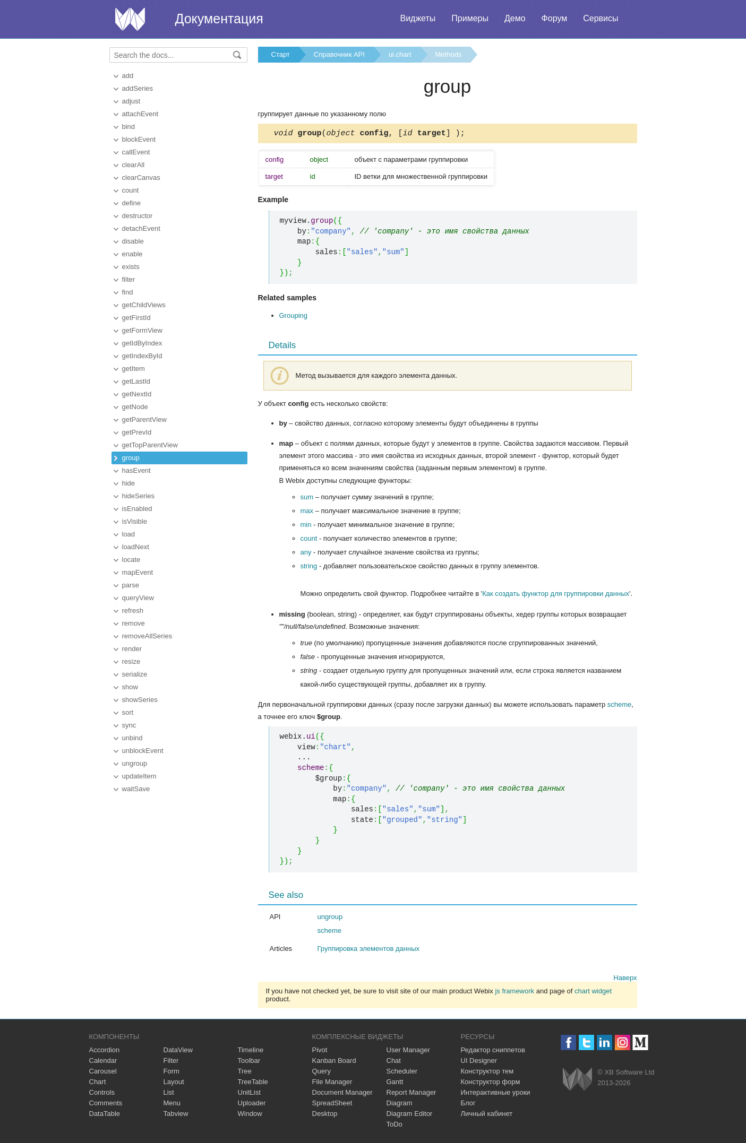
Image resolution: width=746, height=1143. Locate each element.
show (130, 687)
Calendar (103, 1062)
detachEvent (141, 228)
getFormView (142, 330)
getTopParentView (150, 445)
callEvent (136, 152)
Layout (174, 1083)
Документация (219, 18)
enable (132, 254)
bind (128, 127)
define (131, 203)
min (306, 526)
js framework (514, 993)
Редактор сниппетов (493, 1051)
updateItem (139, 776)
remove (133, 623)
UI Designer (479, 1062)
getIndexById (142, 356)
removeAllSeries (147, 636)
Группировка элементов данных (369, 950)
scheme (619, 706)
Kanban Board (334, 1062)
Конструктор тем (487, 1073)
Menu (172, 1105)
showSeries (140, 700)
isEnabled (137, 509)
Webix (577, 1081)
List (169, 1094)
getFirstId (136, 318)
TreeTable (253, 1083)
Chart (97, 1083)
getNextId (137, 394)
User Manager (408, 1051)
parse (131, 585)
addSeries (137, 88)
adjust (131, 101)
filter (128, 279)
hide (128, 483)
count (130, 190)
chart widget (593, 993)
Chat (394, 1062)
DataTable (105, 1115)
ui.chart (400, 54)
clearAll (133, 165)
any (306, 554)
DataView (178, 1051)
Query (321, 1073)
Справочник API (339, 54)
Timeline (251, 1051)
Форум (555, 18)
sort (128, 712)
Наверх (625, 979)
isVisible (134, 521)
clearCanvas (141, 177)
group (131, 458)
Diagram (400, 1105)
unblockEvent (143, 751)
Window (250, 1115)
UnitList (249, 1094)
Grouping (293, 317)
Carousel (103, 1073)
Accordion (104, 1051)
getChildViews (144, 305)
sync (129, 725)
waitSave (136, 789)
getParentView (144, 419)
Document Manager (342, 1094)
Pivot (320, 1051)
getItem (133, 369)
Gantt (395, 1083)
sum (307, 499)
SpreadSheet (332, 1105)
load (128, 534)
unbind (132, 738)
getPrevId (137, 432)
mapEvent (137, 572)
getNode (135, 407)
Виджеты (417, 18)
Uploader (252, 1105)
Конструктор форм (490, 1083)
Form (171, 1073)
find (127, 292)
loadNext (135, 547)
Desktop (325, 1115)
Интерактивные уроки (495, 1094)
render (132, 649)
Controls (102, 1094)
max (307, 512)
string (309, 568)
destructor (137, 216)
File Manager (332, 1083)
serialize (135, 674)
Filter (171, 1062)
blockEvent (139, 139)
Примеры (469, 18)
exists (131, 267)
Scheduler (402, 1073)
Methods (448, 54)
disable (133, 241)
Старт (280, 54)
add (128, 76)
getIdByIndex (142, 343)
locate (131, 560)
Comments (106, 1105)
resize (131, 661)
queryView (138, 598)
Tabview (176, 1115)
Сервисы (600, 18)
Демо (515, 18)
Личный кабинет (487, 1115)
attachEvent (140, 114)
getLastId (136, 381)
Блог (468, 1105)
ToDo (394, 1126)
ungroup (135, 763)
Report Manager (411, 1094)
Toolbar (249, 1062)
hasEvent (136, 470)
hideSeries (138, 496)
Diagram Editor (410, 1115)
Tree (245, 1073)
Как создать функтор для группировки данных (555, 595)
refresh (132, 610)
